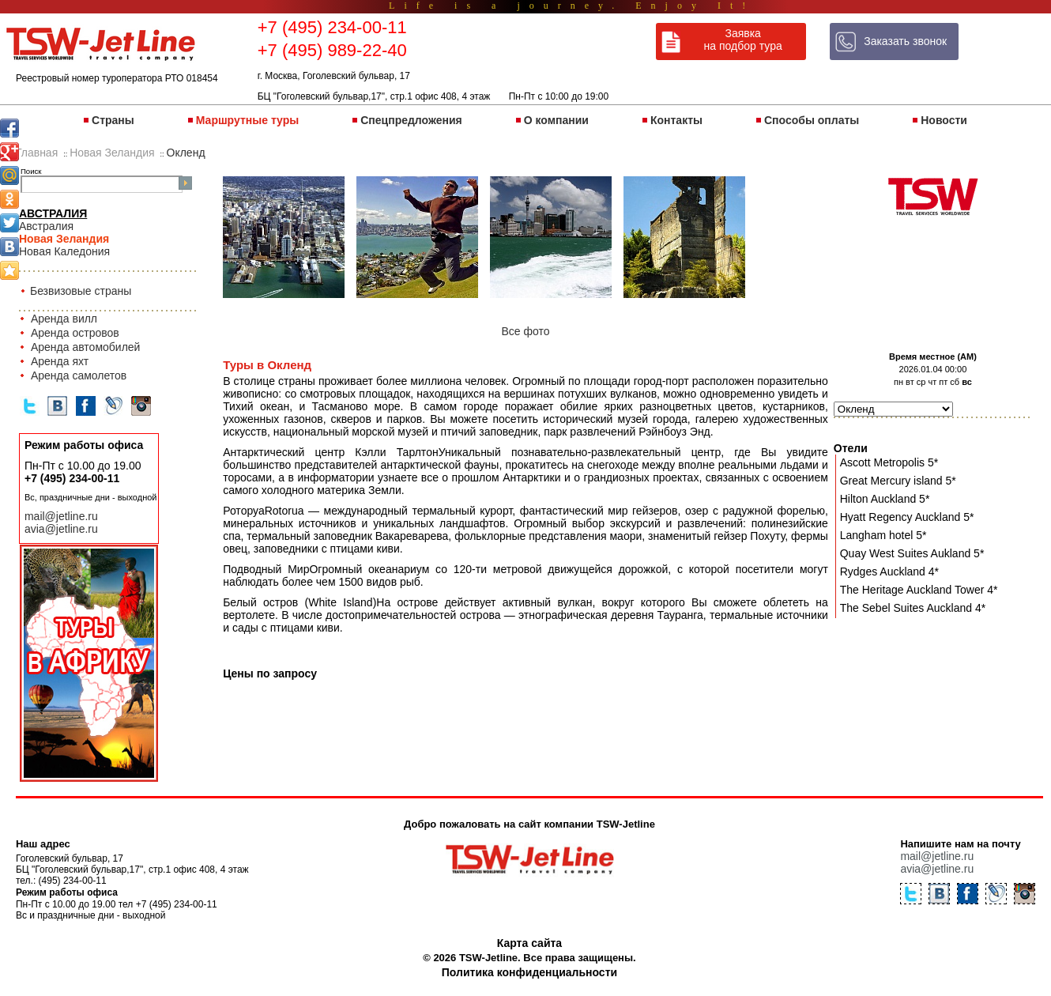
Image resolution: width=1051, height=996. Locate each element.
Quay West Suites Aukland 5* (912, 553)
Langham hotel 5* (883, 535)
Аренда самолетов (78, 375)
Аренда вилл (64, 318)
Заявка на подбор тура (743, 39)
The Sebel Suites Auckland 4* (912, 608)
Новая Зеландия (64, 238)
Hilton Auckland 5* (885, 498)
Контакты (676, 120)
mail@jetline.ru (61, 516)
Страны (113, 120)
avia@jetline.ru (61, 529)
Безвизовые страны (80, 291)
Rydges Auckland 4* (889, 571)
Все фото (525, 331)
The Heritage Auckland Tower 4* (919, 589)
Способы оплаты (811, 120)
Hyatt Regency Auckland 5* (907, 517)
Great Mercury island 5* (898, 480)
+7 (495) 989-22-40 (332, 50)
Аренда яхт (60, 361)
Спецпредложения (410, 120)
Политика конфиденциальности (529, 972)
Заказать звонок (905, 41)
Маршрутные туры (247, 120)
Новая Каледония (64, 251)
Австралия (46, 226)
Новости (944, 120)
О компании (556, 120)
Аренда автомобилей (85, 347)
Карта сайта (529, 943)
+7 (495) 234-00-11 (332, 27)
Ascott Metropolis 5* (889, 462)
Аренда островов (75, 332)
